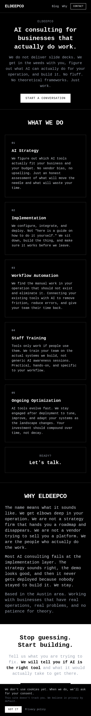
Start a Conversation (45, 98)
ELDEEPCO (14, 6)
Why (64, 6)
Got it (13, 709)
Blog (55, 6)
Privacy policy (35, 709)
